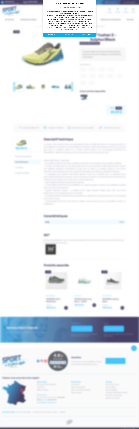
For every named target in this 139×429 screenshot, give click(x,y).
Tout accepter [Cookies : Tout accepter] (87, 34)
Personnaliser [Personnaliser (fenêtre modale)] (69, 34)
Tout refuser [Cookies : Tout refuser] (52, 34)
